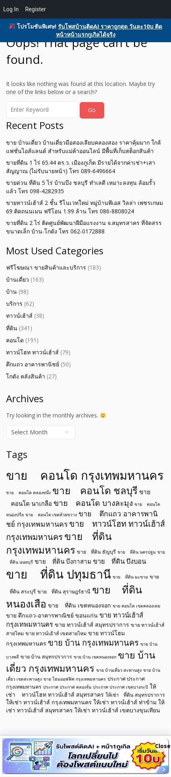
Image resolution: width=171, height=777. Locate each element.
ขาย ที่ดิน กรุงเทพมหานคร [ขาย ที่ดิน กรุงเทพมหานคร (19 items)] (59, 543)
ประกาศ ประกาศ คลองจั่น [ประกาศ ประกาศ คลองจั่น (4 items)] (67, 687)
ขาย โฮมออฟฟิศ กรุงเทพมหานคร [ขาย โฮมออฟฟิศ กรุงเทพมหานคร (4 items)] (74, 679)
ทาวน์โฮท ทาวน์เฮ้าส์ (32, 352)
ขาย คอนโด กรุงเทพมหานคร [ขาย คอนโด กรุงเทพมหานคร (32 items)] (85, 475)
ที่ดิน (11, 328)
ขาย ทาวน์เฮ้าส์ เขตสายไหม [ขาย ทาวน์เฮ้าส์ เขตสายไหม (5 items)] (56, 633)
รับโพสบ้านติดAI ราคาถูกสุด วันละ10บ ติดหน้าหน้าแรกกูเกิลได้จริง (109, 30)
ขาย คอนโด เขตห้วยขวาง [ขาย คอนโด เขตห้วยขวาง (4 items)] (51, 514)
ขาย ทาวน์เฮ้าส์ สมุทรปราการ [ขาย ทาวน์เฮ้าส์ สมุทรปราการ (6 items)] (92, 624)
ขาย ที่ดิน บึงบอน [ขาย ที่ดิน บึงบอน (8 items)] (119, 561)
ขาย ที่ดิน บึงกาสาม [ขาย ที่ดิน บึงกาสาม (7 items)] (63, 561)
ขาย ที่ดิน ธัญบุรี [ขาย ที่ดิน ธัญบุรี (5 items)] (96, 551)
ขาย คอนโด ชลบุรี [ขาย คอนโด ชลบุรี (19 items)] (95, 490)
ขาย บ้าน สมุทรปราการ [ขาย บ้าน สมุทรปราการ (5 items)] (46, 656)
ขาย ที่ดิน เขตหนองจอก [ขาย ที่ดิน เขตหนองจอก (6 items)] (79, 605)
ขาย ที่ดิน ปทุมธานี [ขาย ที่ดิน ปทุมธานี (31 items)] (58, 574)
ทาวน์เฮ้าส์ (19, 315)
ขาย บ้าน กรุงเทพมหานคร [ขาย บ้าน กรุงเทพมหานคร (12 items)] (93, 642)
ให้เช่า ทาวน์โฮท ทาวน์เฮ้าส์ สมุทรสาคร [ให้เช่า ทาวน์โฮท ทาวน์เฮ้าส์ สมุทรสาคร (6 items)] (81, 690)
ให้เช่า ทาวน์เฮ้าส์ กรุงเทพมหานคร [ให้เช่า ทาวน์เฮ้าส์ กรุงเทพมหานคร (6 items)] (49, 702)
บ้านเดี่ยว (17, 279)
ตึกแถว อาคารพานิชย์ (32, 364)
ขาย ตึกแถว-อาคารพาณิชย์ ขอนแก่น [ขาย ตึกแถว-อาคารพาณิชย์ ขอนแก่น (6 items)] (52, 615)
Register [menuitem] (35, 9)
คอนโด (15, 340)
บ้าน (11, 291)
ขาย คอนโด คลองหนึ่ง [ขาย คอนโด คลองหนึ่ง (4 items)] (28, 492)
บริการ (14, 303)
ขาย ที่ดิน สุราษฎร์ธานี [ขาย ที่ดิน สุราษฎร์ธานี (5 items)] (64, 591)
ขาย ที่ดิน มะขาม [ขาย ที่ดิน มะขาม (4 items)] (130, 577)
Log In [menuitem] (11, 9)
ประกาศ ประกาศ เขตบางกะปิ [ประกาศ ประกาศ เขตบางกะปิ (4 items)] (120, 687)
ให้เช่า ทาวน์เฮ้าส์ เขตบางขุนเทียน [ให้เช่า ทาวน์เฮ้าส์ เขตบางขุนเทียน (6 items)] (117, 710)
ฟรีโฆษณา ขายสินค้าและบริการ (46, 267)
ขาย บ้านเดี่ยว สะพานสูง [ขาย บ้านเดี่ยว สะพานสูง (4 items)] (119, 670)
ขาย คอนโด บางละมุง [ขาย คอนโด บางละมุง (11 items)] (93, 502)
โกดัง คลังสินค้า (25, 376)
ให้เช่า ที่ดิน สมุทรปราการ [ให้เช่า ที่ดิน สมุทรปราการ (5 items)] (135, 694)
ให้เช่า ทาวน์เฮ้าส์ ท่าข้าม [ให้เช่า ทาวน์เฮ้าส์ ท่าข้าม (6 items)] (125, 702)
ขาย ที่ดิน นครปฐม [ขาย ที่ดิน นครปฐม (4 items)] (136, 552)
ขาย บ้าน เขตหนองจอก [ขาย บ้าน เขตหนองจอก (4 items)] (95, 657)
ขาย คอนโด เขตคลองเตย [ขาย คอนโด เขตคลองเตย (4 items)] (136, 606)
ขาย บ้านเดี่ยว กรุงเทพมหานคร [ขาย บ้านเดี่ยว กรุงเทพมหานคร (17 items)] (80, 661)
